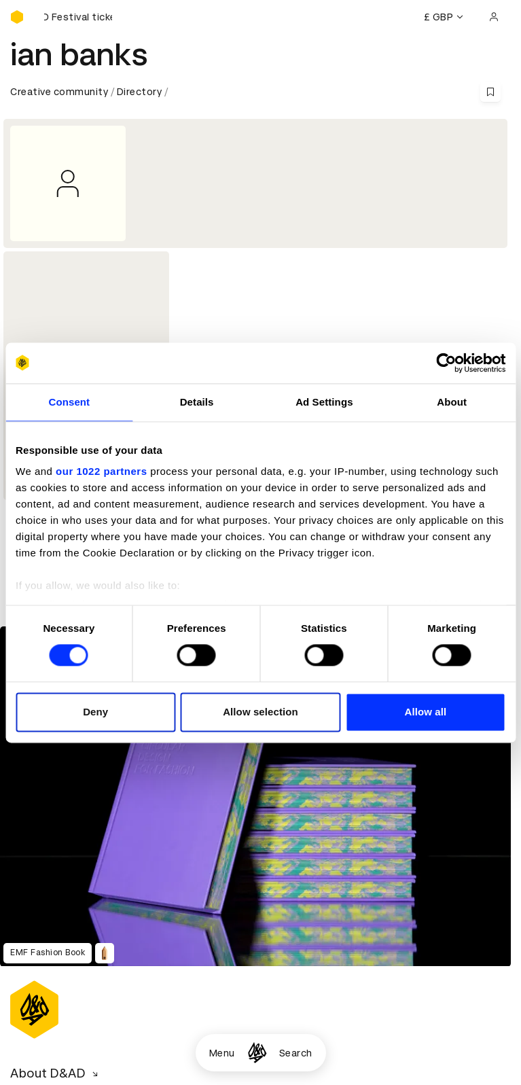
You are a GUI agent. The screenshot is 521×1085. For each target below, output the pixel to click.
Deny (95, 711)
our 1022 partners (101, 471)
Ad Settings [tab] (324, 402)
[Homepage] (257, 1052)
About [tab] (452, 402)
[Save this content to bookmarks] (490, 92)
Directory (139, 91)
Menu (222, 1053)
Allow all (425, 711)
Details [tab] (197, 402)
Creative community (59, 91)
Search (295, 1053)
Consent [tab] (69, 402)
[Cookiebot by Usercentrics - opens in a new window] (446, 363)
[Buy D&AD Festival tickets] (78, 17)
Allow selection (260, 711)
